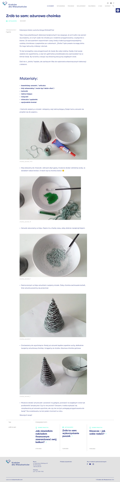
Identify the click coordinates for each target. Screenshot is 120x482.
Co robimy (50, 6)
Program (71, 6)
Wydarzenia (61, 6)
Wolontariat (81, 6)
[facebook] (113, 3)
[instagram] (107, 3)
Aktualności (11, 21)
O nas (100, 6)
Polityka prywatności (66, 461)
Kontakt (107, 6)
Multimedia (91, 6)
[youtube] (111, 3)
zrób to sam (12, 427)
